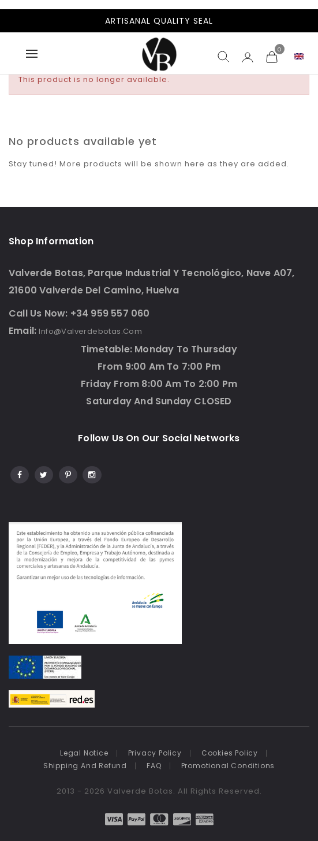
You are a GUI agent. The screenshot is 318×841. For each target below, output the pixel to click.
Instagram (91, 473)
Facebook (19, 473)
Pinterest (67, 473)
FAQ (154, 766)
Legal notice (84, 753)
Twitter (43, 473)
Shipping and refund (85, 766)
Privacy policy (155, 753)
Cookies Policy (229, 753)
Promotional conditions (228, 766)
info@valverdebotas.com (90, 331)
